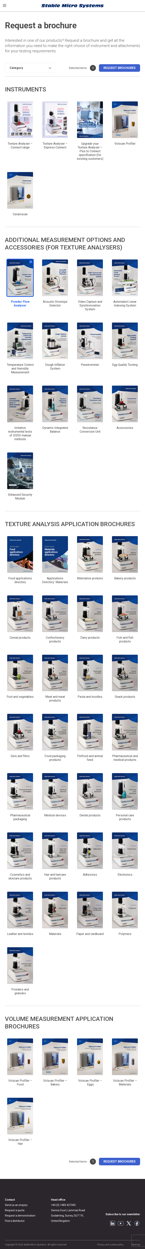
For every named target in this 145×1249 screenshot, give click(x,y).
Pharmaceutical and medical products (125, 758)
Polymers (125, 934)
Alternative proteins (90, 578)
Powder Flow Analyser (20, 303)
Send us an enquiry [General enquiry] (16, 1205)
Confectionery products (55, 639)
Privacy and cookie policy (110, 1244)
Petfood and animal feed (90, 758)
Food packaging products (55, 758)
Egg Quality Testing (125, 365)
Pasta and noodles (90, 697)
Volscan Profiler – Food (20, 1082)
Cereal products (20, 637)
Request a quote (15, 1210)
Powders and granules (20, 991)
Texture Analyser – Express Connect (55, 145)
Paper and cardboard (90, 934)
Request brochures (119, 68)
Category (16, 68)
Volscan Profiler (125, 143)
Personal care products (125, 817)
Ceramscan (20, 214)
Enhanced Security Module (20, 496)
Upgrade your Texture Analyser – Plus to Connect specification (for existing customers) (90, 151)
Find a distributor (15, 1220)
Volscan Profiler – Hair (20, 1142)
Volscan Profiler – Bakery (55, 1082)
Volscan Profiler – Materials (125, 1082)
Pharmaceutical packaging (20, 817)
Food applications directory (20, 580)
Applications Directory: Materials (55, 580)
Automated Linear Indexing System (125, 303)
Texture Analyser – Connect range (20, 145)
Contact (10, 1199)
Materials (55, 934)
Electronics (125, 874)
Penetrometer (90, 365)
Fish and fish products (124, 639)
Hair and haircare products (55, 876)
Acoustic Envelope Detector (55, 303)
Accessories (124, 428)
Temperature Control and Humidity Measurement (20, 368)
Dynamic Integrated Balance (55, 429)
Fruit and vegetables (20, 697)
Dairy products (90, 637)
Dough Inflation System (55, 366)
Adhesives (90, 874)
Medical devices (55, 815)
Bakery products (125, 578)
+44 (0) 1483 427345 (63, 1205)
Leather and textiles (20, 934)
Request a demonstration (20, 1215)
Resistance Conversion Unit (90, 429)
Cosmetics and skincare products (20, 876)
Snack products (125, 697)
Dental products (89, 815)
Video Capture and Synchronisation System (90, 305)
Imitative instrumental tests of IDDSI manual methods (20, 433)
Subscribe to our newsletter (123, 1214)
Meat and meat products (55, 698)
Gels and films (20, 756)
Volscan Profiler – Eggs (90, 1082)
